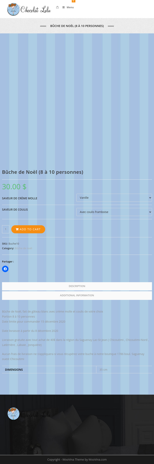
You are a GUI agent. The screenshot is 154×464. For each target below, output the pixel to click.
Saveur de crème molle (19, 198)
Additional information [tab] (77, 295)
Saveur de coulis (15, 209)
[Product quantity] (5, 229)
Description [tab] (77, 286)
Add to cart (30, 229)
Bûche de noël (23, 248)
